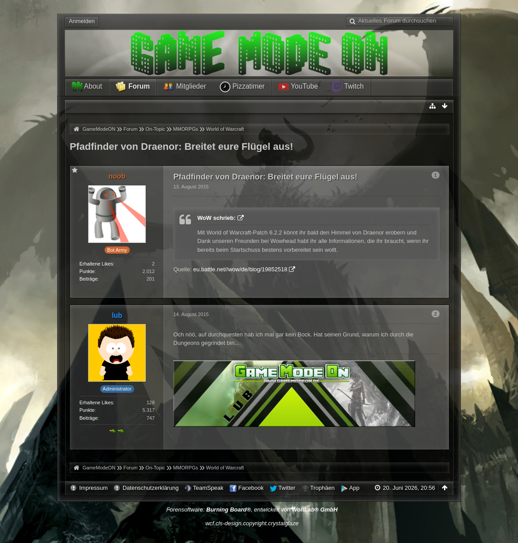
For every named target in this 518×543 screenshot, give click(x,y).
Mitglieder (185, 87)
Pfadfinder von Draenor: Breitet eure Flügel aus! (181, 146)
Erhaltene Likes (96, 263)
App (354, 487)
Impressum (93, 487)
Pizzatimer (242, 87)
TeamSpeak (208, 487)
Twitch (348, 87)
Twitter (286, 487)
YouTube (298, 87)
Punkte (86, 271)
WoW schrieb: (216, 218)
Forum (133, 87)
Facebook (251, 487)
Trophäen (322, 487)
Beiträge (88, 278)
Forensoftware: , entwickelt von (252, 509)
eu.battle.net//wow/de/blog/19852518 (240, 269)
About (87, 87)
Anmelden (82, 21)
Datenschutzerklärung (151, 487)
